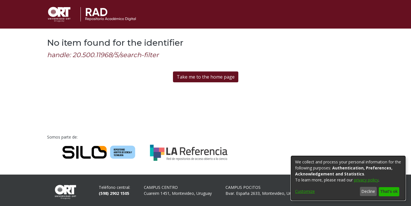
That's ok (388, 191)
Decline (367, 191)
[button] (352, 14)
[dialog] (348, 178)
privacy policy (366, 180)
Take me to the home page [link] (206, 77)
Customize (305, 191)
